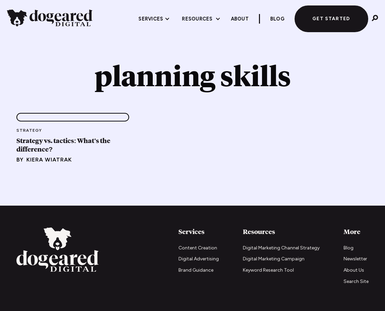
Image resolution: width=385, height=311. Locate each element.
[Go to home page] (57, 251)
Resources (197, 19)
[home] (49, 19)
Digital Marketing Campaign (274, 259)
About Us (354, 270)
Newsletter (355, 259)
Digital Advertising (198, 259)
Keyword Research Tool (268, 270)
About (240, 19)
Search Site (356, 281)
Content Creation (197, 248)
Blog (348, 248)
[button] (154, 19)
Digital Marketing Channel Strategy (281, 248)
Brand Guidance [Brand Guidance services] (195, 270)
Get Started (331, 18)
